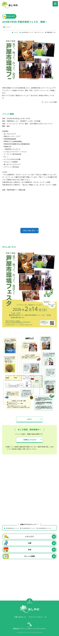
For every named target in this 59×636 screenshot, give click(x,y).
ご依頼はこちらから (29, 440)
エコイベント (40, 32)
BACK (29, 419)
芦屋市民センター (51, 32)
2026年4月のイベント (12, 528)
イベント (16, 32)
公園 (29, 543)
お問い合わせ (18, 617)
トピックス (29, 536)
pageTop (29, 602)
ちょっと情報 (29, 556)
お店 (29, 549)
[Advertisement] (29, 476)
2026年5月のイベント (28, 528)
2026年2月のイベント (27, 32)
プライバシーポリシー (36, 617)
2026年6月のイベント (44, 528)
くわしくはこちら (29, 230)
